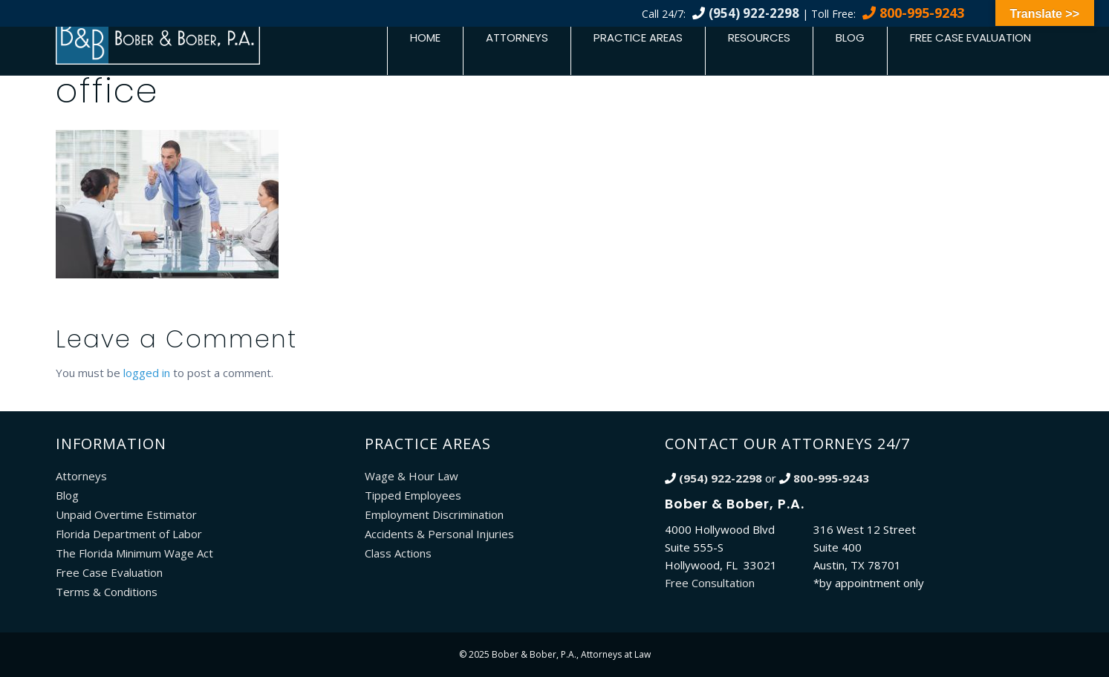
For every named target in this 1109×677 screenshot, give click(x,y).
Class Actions (398, 553)
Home (425, 37)
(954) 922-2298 (754, 13)
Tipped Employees (413, 495)
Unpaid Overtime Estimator (126, 514)
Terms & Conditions (106, 591)
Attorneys (517, 37)
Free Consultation (710, 582)
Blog (850, 37)
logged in (146, 372)
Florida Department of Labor (129, 533)
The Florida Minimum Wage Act (134, 553)
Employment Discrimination (434, 514)
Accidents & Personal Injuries (439, 533)
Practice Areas (638, 37)
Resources (759, 37)
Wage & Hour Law (411, 475)
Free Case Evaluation (970, 37)
